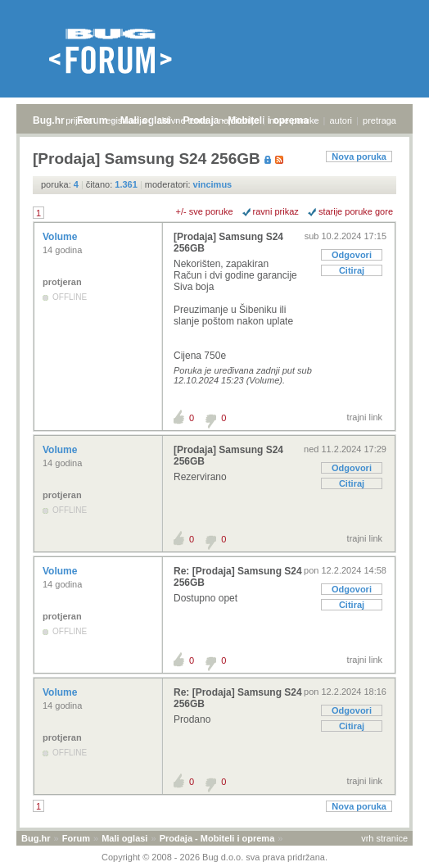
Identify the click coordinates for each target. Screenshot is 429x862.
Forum (76, 838)
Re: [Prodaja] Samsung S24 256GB (238, 576)
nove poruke (294, 120)
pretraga (379, 120)
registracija (125, 120)
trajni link (364, 417)
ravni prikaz (276, 211)
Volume (61, 237)
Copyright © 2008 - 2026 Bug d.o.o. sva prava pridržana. (214, 857)
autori (341, 120)
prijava (78, 120)
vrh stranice (384, 838)
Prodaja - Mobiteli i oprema (217, 838)
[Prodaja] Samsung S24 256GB (228, 242)
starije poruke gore (355, 211)
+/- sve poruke (204, 211)
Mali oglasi (124, 838)
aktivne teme (182, 120)
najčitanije (239, 120)
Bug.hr (49, 120)
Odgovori (352, 255)
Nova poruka (359, 156)
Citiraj (351, 270)
